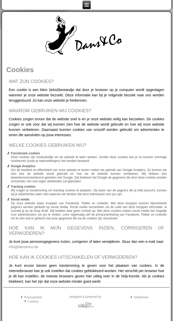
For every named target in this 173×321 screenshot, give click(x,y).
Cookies (33, 301)
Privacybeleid (33, 297)
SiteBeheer (141, 297)
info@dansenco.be (23, 247)
